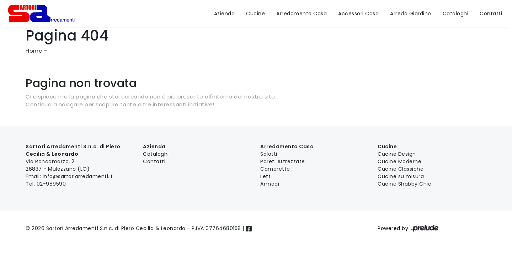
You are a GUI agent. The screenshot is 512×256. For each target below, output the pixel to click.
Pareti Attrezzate (282, 161)
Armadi (269, 183)
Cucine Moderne (399, 161)
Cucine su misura (401, 176)
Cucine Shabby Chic (404, 183)
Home (34, 50)
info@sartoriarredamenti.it (78, 176)
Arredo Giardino (410, 13)
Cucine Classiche (400, 168)
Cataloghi (456, 13)
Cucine (255, 13)
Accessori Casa (358, 13)
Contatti (491, 13)
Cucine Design (397, 154)
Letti (266, 176)
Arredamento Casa (301, 13)
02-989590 (51, 183)
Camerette (275, 168)
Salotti (268, 154)
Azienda (224, 13)
